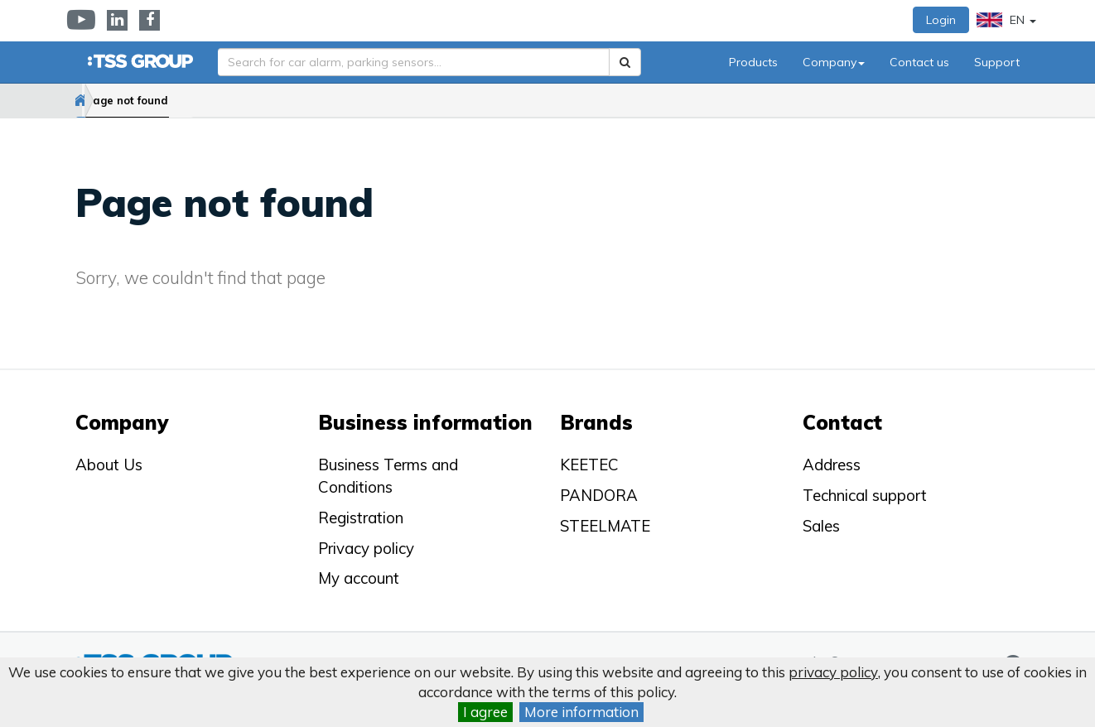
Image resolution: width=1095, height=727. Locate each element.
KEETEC (589, 464)
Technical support (865, 495)
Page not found (180, 100)
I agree (485, 711)
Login (941, 19)
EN (1006, 19)
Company (834, 62)
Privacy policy (366, 548)
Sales (821, 526)
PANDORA (599, 495)
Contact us (919, 62)
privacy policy (833, 672)
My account (358, 578)
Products (753, 62)
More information (581, 711)
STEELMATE (605, 526)
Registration (360, 517)
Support (997, 62)
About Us (108, 464)
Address (832, 464)
